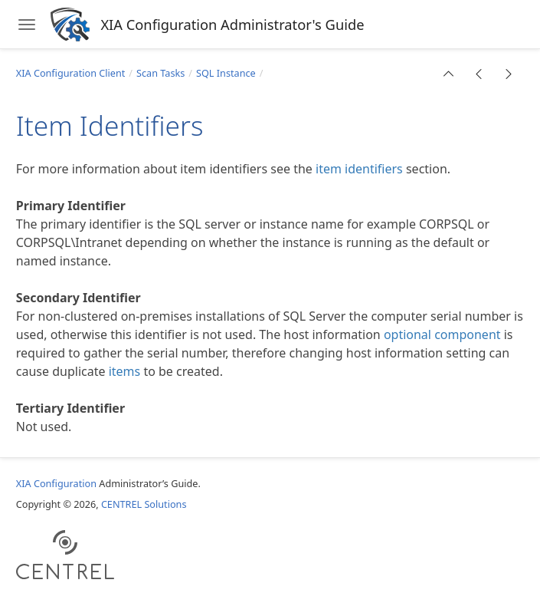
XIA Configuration (56, 483)
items (125, 371)
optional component (442, 334)
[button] (449, 73)
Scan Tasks (160, 73)
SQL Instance (226, 73)
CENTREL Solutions (144, 504)
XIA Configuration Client (71, 73)
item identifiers (359, 168)
